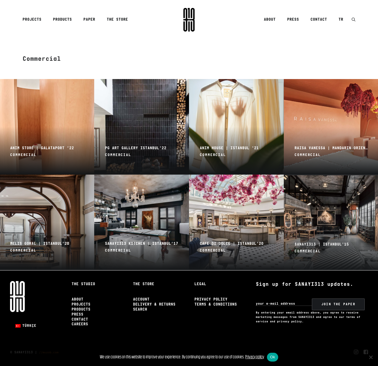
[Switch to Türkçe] (25, 326)
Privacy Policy (210, 299)
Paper (89, 19)
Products (62, 19)
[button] (353, 20)
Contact (318, 19)
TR (340, 19)
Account (141, 299)
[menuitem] (33, 20)
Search (140, 309)
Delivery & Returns (154, 304)
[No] (371, 357)
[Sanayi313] (189, 20)
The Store (117, 19)
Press (293, 19)
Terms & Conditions (215, 304)
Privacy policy (254, 356)
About (270, 19)
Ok (272, 357)
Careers (79, 324)
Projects (31, 19)
